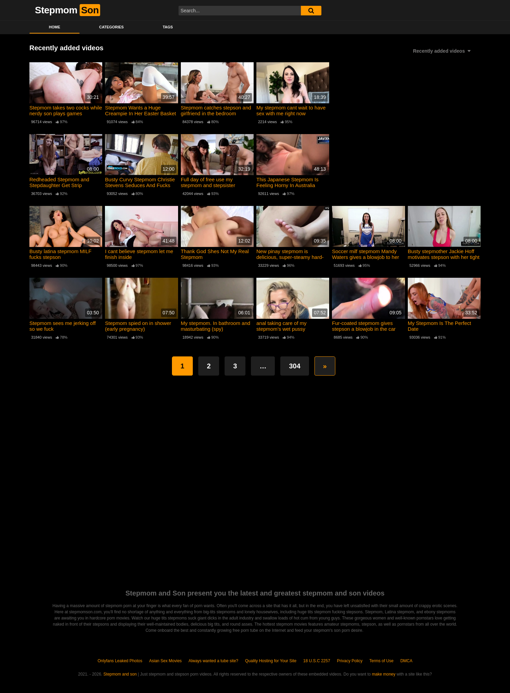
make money (383, 674)
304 (294, 366)
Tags (168, 27)
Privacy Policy (350, 660)
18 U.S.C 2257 (316, 660)
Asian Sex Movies (165, 660)
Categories (111, 27)
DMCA (406, 660)
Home (54, 27)
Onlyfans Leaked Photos (119, 660)
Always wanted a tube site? (213, 660)
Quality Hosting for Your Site (270, 660)
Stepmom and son (120, 674)
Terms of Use (382, 660)
